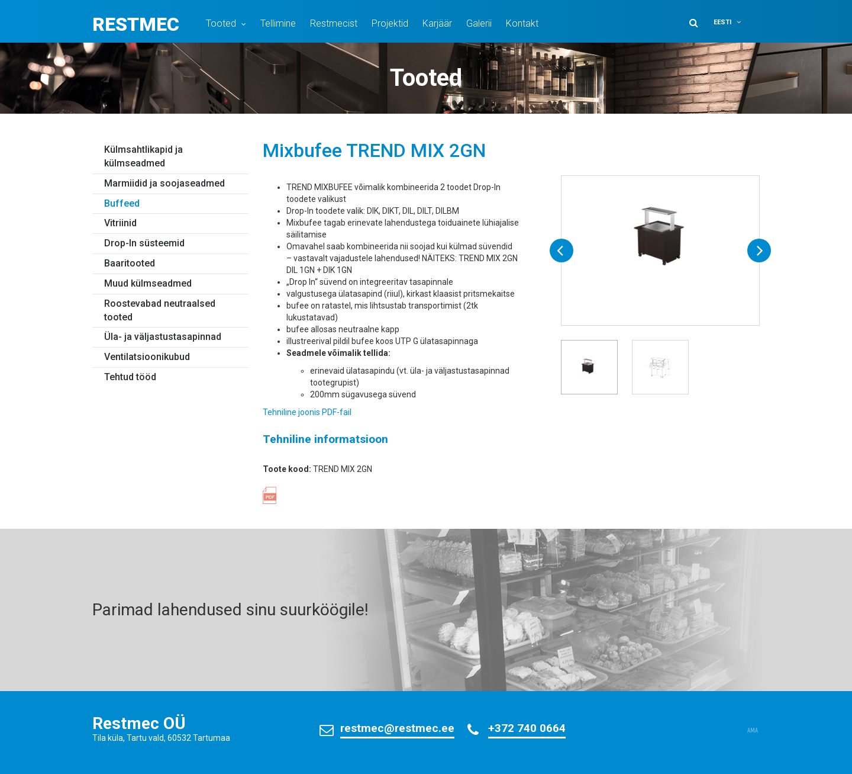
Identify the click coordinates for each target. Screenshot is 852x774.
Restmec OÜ (139, 723)
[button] (735, 22)
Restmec (135, 24)
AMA (752, 731)
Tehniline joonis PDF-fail (307, 412)
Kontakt (522, 23)
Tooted (221, 23)
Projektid (390, 23)
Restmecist (333, 23)
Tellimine (278, 23)
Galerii (479, 23)
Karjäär (437, 23)
